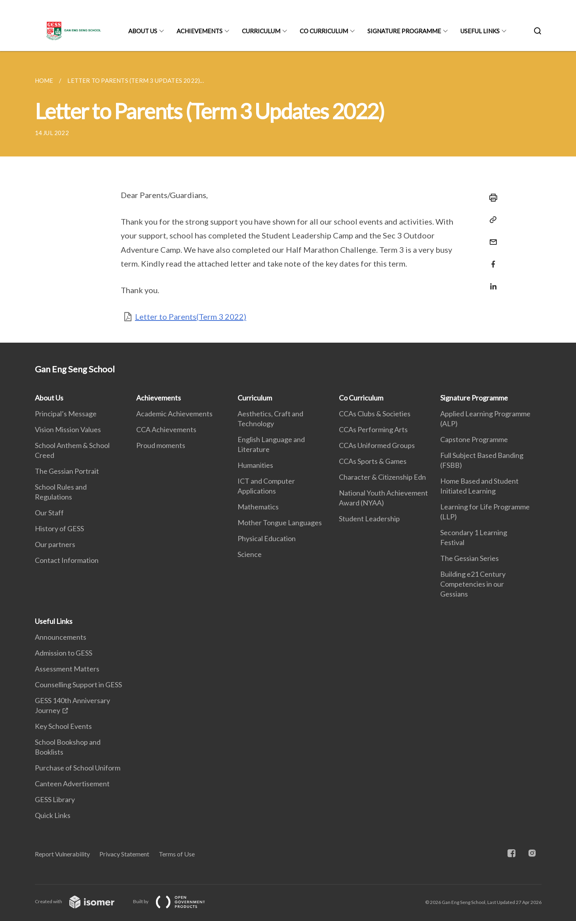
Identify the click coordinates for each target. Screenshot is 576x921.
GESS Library (55, 799)
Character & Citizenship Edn (382, 477)
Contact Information (67, 560)
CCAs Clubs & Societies (375, 413)
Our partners (55, 544)
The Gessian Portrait (67, 471)
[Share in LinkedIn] (490, 281)
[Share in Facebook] (490, 259)
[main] (288, 197)
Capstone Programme (474, 439)
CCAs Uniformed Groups (377, 445)
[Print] (490, 197)
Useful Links (480, 30)
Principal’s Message (66, 413)
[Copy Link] (490, 219)
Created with (81, 901)
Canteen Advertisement (72, 783)
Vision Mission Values (68, 429)
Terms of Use (177, 854)
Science (250, 554)
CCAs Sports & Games (373, 461)
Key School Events (63, 726)
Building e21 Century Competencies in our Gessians (473, 584)
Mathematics (258, 506)
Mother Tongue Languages (280, 522)
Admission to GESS (63, 652)
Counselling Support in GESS (78, 684)
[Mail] (490, 237)
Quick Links (52, 815)
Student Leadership (369, 518)
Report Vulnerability (62, 854)
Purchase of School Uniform (77, 767)
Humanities (255, 465)
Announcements (60, 637)
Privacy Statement (124, 854)
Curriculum (261, 30)
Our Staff (49, 512)
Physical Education (267, 538)
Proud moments (160, 445)
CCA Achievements (166, 429)
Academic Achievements (174, 413)
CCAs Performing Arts (373, 429)
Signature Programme (404, 30)
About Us (142, 30)
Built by (175, 901)
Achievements (199, 30)
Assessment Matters (67, 668)
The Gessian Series (469, 558)
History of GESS (59, 528)
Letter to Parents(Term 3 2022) (190, 316)
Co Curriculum (324, 30)
